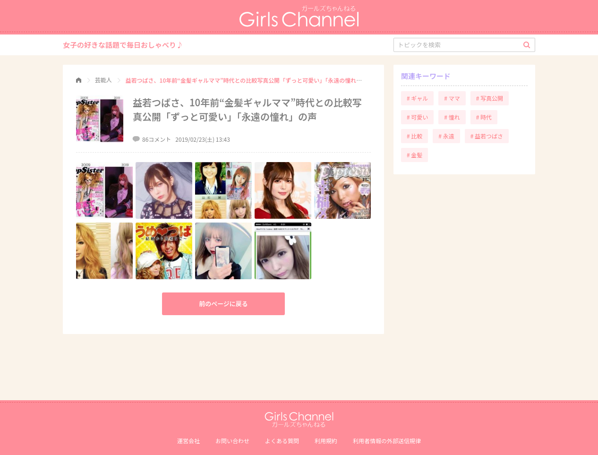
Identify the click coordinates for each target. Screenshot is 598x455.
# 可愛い (417, 117)
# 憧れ (452, 117)
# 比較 (414, 136)
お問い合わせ (232, 441)
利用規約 (326, 441)
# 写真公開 (489, 98)
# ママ (452, 98)
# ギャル (417, 98)
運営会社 (188, 441)
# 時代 (484, 117)
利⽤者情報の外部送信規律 (387, 441)
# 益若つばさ (486, 136)
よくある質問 (282, 441)
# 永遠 (446, 136)
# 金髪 (414, 155)
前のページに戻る (223, 303)
